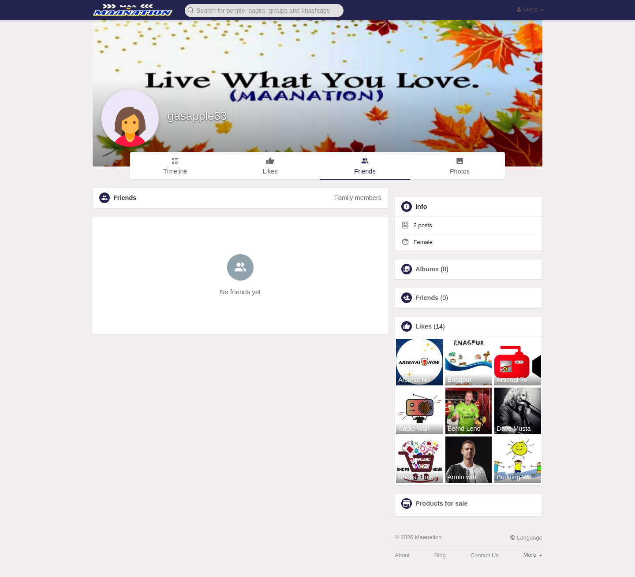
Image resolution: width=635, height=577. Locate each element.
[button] (264, 10)
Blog (440, 555)
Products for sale (441, 503)
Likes (423, 326)
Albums (427, 269)
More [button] (532, 554)
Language (526, 537)
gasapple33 (197, 115)
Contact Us (485, 555)
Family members (357, 197)
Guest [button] (530, 9)
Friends (426, 297)
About (402, 555)
